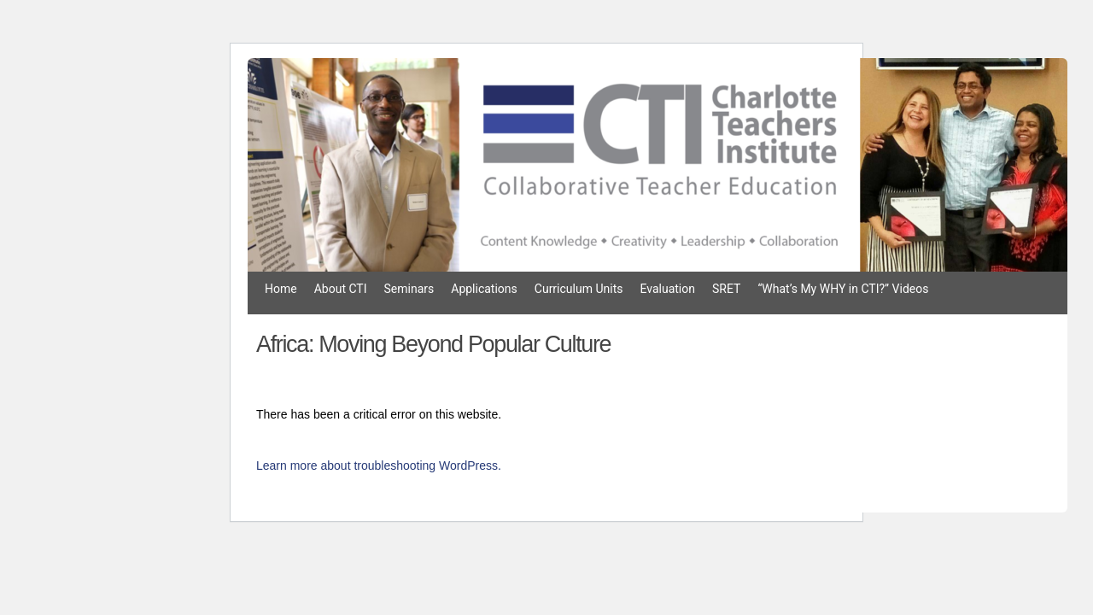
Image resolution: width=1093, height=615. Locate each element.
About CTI (340, 289)
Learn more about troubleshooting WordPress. (378, 465)
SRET (726, 289)
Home (281, 289)
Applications (484, 289)
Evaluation (667, 289)
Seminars (409, 289)
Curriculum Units (579, 289)
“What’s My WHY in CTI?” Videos (842, 289)
